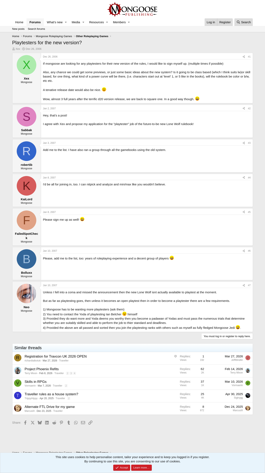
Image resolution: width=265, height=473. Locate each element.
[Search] (243, 22)
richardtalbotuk (33, 360)
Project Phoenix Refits (42, 369)
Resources (96, 22)
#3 (249, 143)
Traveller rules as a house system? (51, 394)
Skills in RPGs (36, 382)
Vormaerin (30, 385)
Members (119, 22)
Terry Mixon (31, 373)
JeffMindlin (237, 360)
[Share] (243, 56)
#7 (249, 285)
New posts (18, 28)
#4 (249, 177)
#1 (249, 56)
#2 (249, 108)
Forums (35, 22)
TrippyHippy (31, 398)
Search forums (36, 28)
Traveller (64, 360)
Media (76, 22)
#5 (249, 212)
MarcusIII (30, 411)
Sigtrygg (238, 397)
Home (19, 22)
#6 (249, 250)
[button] (66, 22)
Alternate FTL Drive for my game (50, 407)
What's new (55, 22)
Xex (18, 48)
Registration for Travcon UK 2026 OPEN (56, 356)
